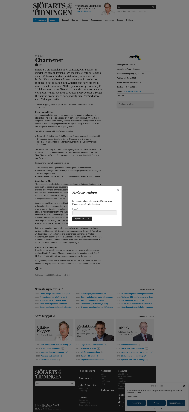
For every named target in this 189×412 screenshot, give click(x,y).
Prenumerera (82, 219)
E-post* (94, 211)
